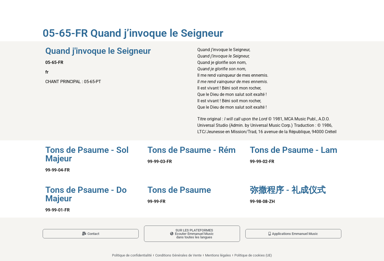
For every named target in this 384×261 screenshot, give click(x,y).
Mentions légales (218, 255)
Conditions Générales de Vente (178, 255)
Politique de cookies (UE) (253, 255)
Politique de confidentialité (132, 255)
